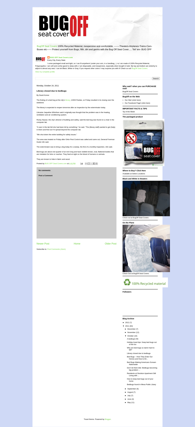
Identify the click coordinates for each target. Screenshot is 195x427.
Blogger (108, 419)
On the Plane (128, 223)
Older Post (110, 243)
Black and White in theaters (135, 179)
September (131, 389)
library (67, 100)
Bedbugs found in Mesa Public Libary (141, 384)
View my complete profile (45, 72)
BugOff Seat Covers (47, 46)
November (131, 332)
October (130, 336)
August (130, 392)
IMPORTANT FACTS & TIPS (135, 109)
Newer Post (43, 243)
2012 (127, 322)
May (129, 402)
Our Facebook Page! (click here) (137, 103)
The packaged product (133, 117)
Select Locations (138, 174)
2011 (127, 326)
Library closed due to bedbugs (138, 353)
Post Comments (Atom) (56, 249)
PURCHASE (151, 86)
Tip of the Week (129, 112)
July (129, 396)
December (131, 329)
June (129, 399)
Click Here (141, 171)
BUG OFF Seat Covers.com (61, 57)
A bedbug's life (132, 339)
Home (77, 243)
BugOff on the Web (131, 97)
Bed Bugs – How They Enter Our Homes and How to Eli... (139, 358)
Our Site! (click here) (133, 100)
